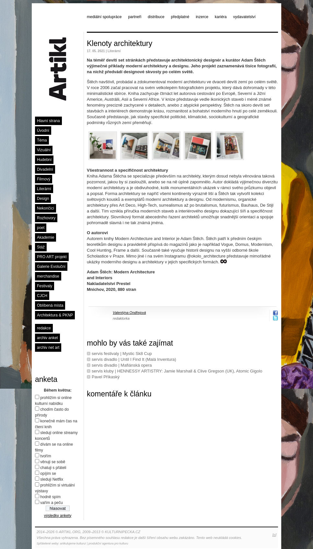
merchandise (48, 276)
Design (43, 198)
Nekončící (45, 208)
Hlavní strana (48, 121)
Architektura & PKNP (55, 315)
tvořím (45, 456)
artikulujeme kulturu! (73, 543)
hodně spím (50, 497)
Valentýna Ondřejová (129, 313)
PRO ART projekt (52, 257)
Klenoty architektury (119, 43)
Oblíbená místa (50, 305)
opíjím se (48, 473)
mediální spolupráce (104, 17)
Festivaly (44, 286)
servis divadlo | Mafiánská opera (122, 365)
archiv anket (47, 338)
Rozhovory (46, 218)
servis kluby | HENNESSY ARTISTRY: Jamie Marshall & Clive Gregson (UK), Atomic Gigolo (177, 371)
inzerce (202, 17)
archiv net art (48, 347)
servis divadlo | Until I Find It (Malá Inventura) (134, 359)
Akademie (45, 237)
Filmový (43, 179)
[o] (274, 535)
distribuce (156, 17)
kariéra (221, 17)
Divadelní (45, 169)
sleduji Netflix (51, 479)
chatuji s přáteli (53, 467)
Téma (42, 140)
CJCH (42, 295)
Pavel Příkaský (106, 376)
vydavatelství (244, 17)
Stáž (41, 247)
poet (40, 227)
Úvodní (43, 130)
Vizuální (44, 150)
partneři (134, 17)
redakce (44, 328)
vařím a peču (51, 502)
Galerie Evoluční (51, 266)
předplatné (180, 17)
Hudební (44, 159)
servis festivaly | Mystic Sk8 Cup (122, 353)
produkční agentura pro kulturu (108, 543)
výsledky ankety (58, 515)
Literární (44, 189)
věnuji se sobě (52, 462)
